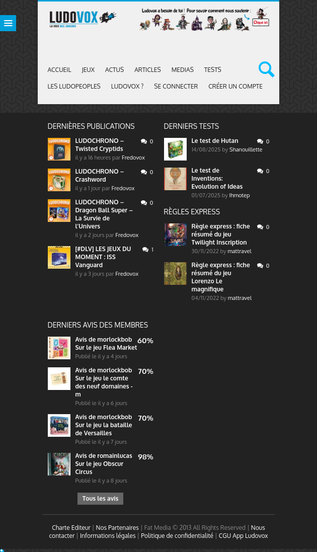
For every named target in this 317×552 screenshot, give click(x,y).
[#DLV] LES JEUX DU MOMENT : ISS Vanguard (103, 257)
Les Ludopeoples (74, 86)
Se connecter (176, 86)
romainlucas (114, 455)
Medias (183, 69)
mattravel (239, 251)
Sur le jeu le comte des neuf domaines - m (104, 386)
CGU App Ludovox (243, 535)
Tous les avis (100, 498)
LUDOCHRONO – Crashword (99, 175)
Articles (147, 69)
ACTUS (114, 69)
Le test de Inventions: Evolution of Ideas (217, 178)
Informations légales (108, 535)
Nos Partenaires (117, 527)
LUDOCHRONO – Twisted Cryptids (99, 144)
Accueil (59, 69)
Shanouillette (246, 149)
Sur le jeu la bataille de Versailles (103, 429)
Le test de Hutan (215, 140)
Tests (212, 69)
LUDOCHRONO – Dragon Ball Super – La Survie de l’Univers (104, 214)
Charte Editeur (71, 527)
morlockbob (114, 339)
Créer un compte (235, 86)
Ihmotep (239, 195)
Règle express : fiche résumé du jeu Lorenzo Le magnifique (221, 277)
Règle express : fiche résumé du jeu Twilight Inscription (221, 234)
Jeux (88, 69)
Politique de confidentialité (177, 535)
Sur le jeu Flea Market (106, 347)
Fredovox (133, 157)
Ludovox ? (127, 86)
